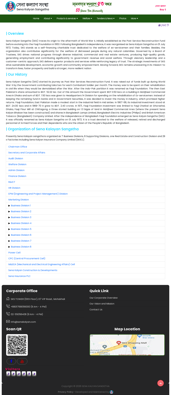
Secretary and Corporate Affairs (26, 152)
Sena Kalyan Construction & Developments (32, 270)
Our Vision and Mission (102, 303)
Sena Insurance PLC (19, 276)
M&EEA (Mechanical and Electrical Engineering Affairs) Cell (41, 264)
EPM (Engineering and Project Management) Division (38, 193)
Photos (122, 18)
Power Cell (14, 252)
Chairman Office (17, 146)
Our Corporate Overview (104, 297)
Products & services (67, 18)
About (48, 18)
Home (36, 18)
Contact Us (96, 309)
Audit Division (15, 158)
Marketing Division (18, 199)
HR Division (14, 188)
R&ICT (11, 182)
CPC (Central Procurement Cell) (26, 258)
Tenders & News (106, 18)
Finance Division (17, 176)
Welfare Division (17, 164)
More (134, 18)
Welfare (87, 18)
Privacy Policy (65, 392)
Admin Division (16, 170)
